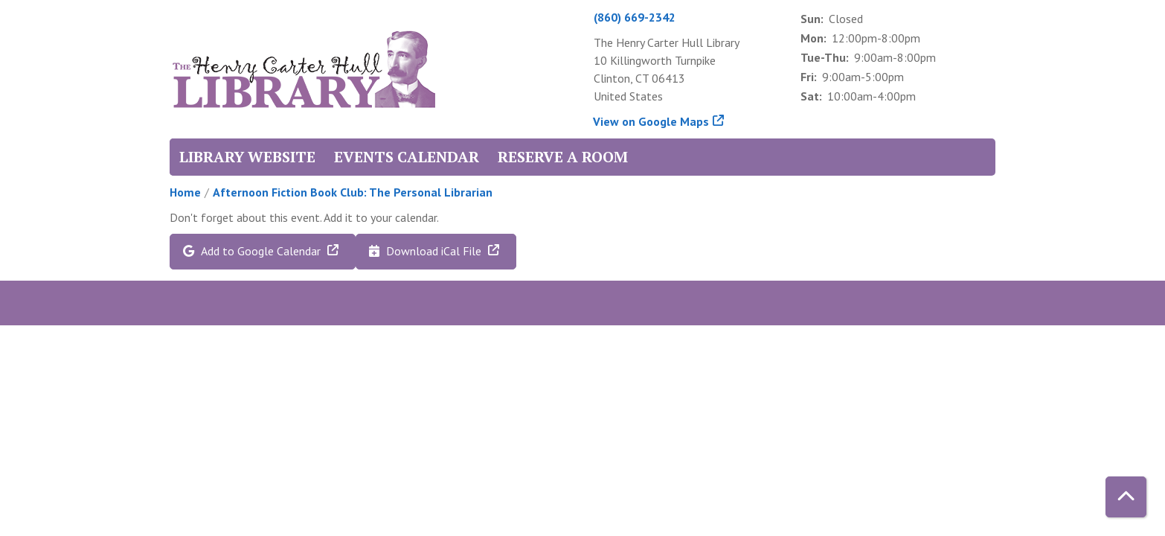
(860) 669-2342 (634, 17)
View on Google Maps (651, 121)
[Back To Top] (1125, 496)
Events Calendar (406, 157)
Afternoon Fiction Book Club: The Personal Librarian (352, 192)
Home (185, 192)
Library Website (247, 157)
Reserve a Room (563, 157)
